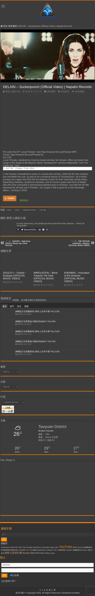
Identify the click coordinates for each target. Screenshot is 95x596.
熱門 (12, 306)
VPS (55, 550)
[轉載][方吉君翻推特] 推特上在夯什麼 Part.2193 (37, 351)
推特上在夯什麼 (13, 552)
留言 (19, 306)
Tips (24, 547)
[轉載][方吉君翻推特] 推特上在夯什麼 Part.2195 (37, 311)
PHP (16, 547)
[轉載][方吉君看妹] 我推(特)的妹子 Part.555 (35, 321)
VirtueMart (45, 547)
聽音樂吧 (13, 26)
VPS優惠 (33, 550)
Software (49, 550)
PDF (20, 547)
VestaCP (69, 550)
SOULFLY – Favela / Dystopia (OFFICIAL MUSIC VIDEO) (14, 275)
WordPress (37, 547)
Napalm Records (29, 210)
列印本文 (24, 200)
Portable (29, 547)
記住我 (14, 575)
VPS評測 (21, 550)
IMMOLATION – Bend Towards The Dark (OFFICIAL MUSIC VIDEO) (45, 277)
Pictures (84, 550)
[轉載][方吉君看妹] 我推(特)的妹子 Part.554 (35, 341)
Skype (52, 547)
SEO (57, 547)
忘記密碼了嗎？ (8, 581)
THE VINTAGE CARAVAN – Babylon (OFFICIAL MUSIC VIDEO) (79, 243)
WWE (75, 547)
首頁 (3, 26)
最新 (4, 306)
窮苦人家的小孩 (12, 91)
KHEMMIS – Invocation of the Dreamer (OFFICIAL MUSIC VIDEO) (76, 277)
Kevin (77, 593)
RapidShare (41, 550)
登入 (27, 300)
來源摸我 (9, 198)
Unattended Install (7, 547)
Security (80, 547)
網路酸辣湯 (88, 547)
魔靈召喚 (14, 550)
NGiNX (47, 553)
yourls (52, 553)
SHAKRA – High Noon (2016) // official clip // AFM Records (17, 243)
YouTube (43, 210)
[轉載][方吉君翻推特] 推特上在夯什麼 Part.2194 (37, 331)
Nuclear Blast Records (33, 553)
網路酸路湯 (77, 550)
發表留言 (65, 91)
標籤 (26, 306)
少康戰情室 (61, 550)
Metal (9, 210)
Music (17, 210)
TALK (27, 550)
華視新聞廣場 (6, 550)
